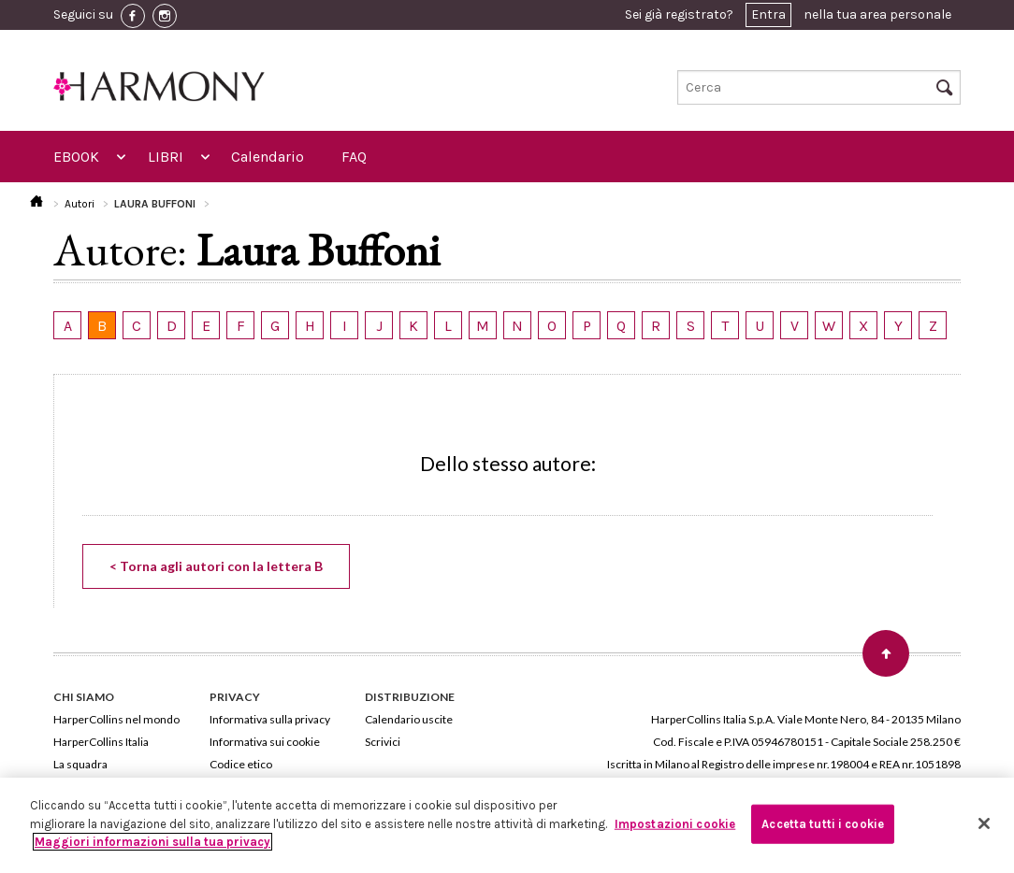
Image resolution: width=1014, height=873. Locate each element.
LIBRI (165, 156)
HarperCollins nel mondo (116, 719)
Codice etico (241, 764)
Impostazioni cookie (675, 824)
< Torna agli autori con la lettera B (216, 566)
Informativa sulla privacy (270, 719)
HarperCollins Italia (101, 742)
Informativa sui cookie (265, 742)
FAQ (354, 156)
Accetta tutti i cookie (822, 824)
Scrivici (382, 742)
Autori (79, 203)
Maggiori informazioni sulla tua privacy (152, 842)
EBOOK (76, 156)
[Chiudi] (984, 823)
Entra (768, 14)
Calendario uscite (409, 719)
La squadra (80, 764)
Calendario (267, 156)
